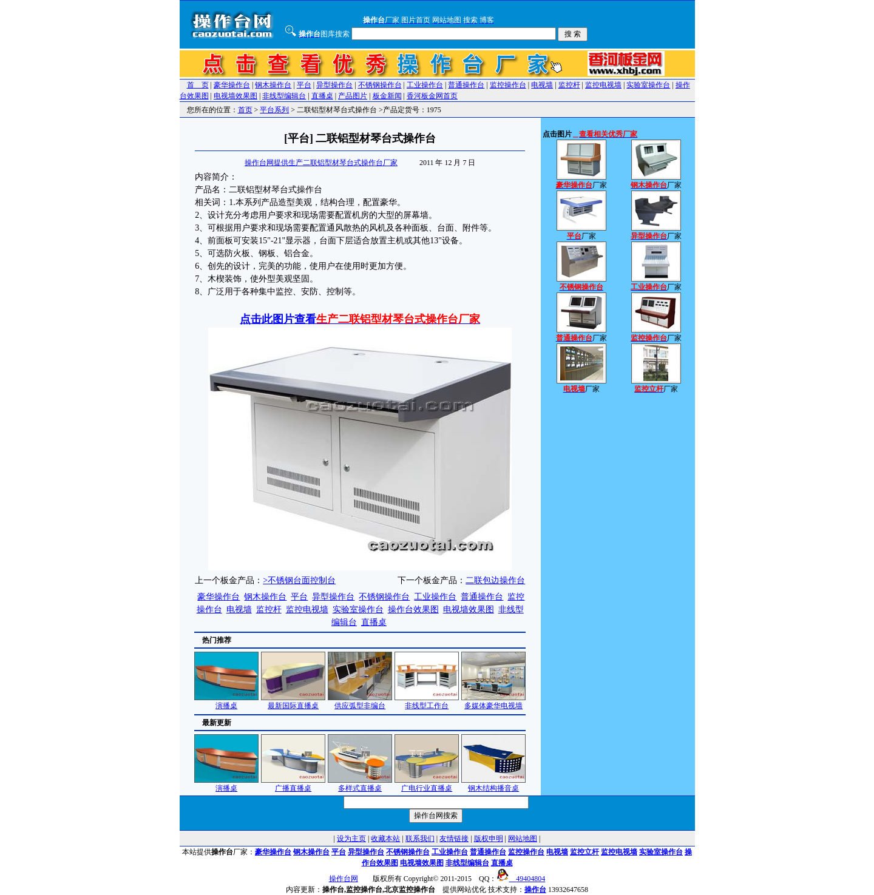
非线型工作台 (427, 702)
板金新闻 (387, 96)
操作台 (535, 889)
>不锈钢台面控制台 (299, 580)
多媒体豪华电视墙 (493, 702)
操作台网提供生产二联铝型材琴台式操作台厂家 (321, 162)
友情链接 (454, 838)
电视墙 (542, 85)
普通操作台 (466, 85)
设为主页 (351, 838)
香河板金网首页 (432, 96)
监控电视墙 (603, 85)
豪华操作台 (232, 85)
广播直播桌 (293, 784)
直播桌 (322, 96)
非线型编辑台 (284, 96)
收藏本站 (385, 838)
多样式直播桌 (360, 784)
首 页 (198, 85)
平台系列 (274, 110)
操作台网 (343, 878)
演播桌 (226, 702)
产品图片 (352, 96)
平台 (304, 85)
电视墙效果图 (235, 96)
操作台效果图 (413, 609)
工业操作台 (425, 85)
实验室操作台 (648, 85)
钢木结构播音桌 (493, 784)
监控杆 (569, 85)
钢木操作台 (273, 85)
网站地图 (522, 838)
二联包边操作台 (495, 580)
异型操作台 (334, 85)
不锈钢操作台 (380, 85)
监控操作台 (508, 85)
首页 (245, 110)
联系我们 (420, 838)
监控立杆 (584, 852)
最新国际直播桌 (293, 702)
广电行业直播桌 (427, 784)
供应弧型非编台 (360, 702)
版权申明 (488, 838)
